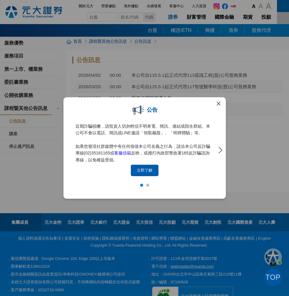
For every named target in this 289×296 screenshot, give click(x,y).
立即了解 (144, 170)
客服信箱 (122, 153)
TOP (273, 277)
